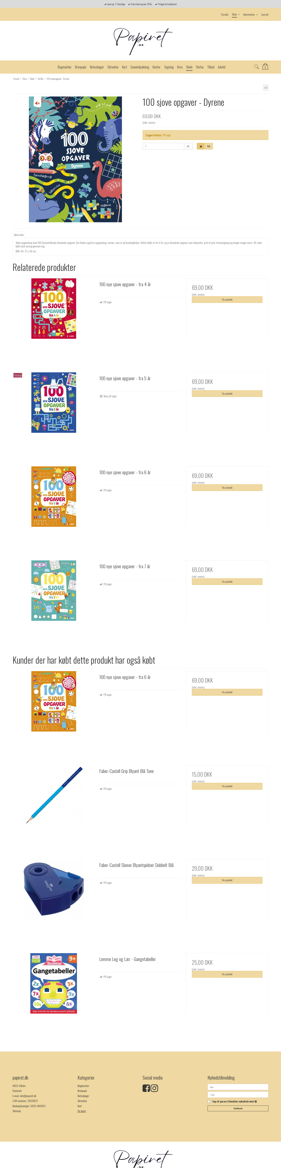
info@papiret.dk (28, 1096)
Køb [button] (203, 146)
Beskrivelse (19, 235)
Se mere (82, 1111)
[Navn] (238, 1086)
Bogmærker (83, 1085)
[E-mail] (238, 1094)
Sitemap (17, 1111)
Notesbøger (83, 1096)
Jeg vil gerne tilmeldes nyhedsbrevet (234, 1101)
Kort (80, 1106)
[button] (265, 88)
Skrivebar (82, 1101)
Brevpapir (82, 1090)
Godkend (238, 1108)
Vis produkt (227, 299)
